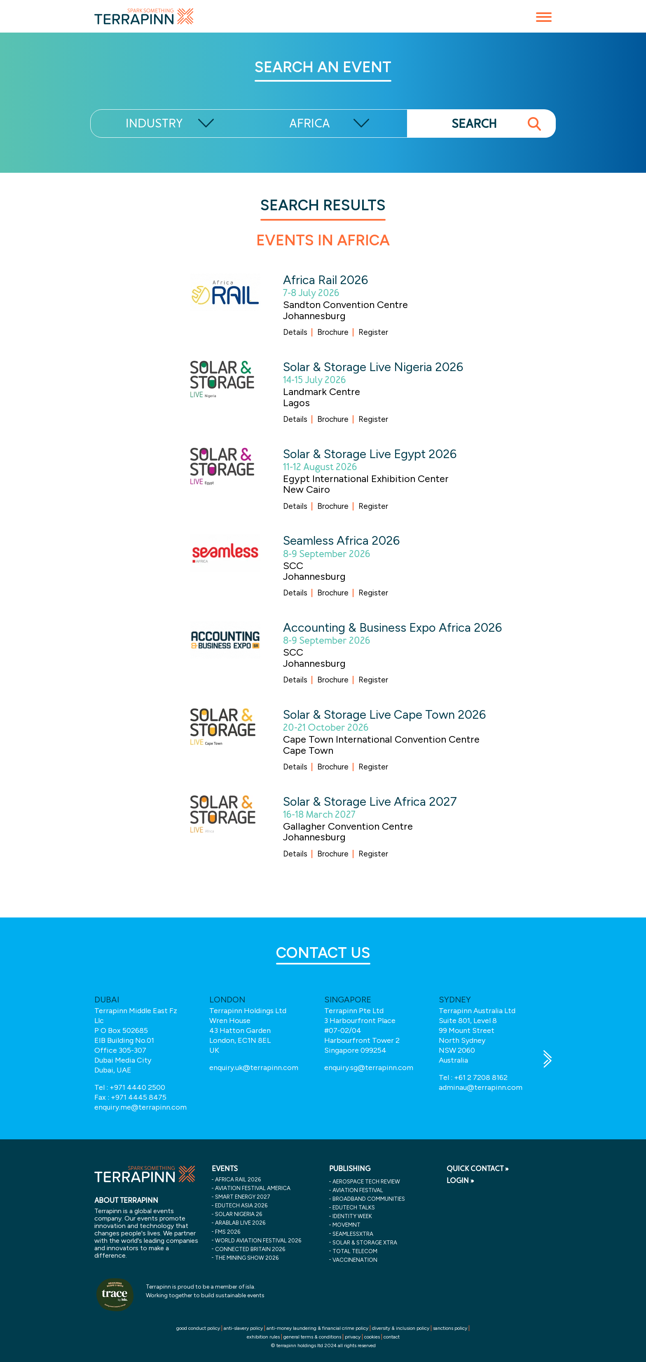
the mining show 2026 (247, 1257)
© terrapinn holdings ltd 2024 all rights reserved (323, 1345)
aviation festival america (252, 1188)
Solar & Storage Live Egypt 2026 (369, 454)
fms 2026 (227, 1231)
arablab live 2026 (240, 1222)
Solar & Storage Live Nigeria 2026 (373, 367)
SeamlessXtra (352, 1233)
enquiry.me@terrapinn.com (140, 1107)
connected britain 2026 (250, 1249)
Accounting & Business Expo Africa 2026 (392, 627)
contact (392, 1337)
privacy (352, 1337)
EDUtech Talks (353, 1207)
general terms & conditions (312, 1337)
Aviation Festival (357, 1190)
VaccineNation (354, 1259)
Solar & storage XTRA (364, 1242)
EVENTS (225, 1168)
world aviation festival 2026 (258, 1240)
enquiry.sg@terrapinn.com (368, 1067)
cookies (372, 1337)
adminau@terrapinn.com (480, 1087)
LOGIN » (460, 1180)
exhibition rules (263, 1337)
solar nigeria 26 (238, 1214)
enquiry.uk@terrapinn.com (253, 1067)
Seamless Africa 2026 (341, 540)
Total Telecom (354, 1251)
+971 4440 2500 (137, 1087)
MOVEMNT (346, 1224)
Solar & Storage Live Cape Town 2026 (384, 714)
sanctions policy (450, 1328)
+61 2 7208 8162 (481, 1077)
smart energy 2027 (242, 1196)
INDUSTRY (154, 123)
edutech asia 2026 (241, 1205)
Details (295, 332)
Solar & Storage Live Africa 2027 (370, 801)
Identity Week (352, 1216)
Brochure (333, 332)
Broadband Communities (368, 1198)
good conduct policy (198, 1328)
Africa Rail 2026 (325, 280)
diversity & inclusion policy (400, 1328)
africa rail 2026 (238, 1179)
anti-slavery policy (243, 1328)
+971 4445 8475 (138, 1097)
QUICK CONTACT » (478, 1168)
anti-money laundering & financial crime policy (317, 1328)
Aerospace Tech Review (366, 1181)
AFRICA (309, 123)
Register (373, 332)
